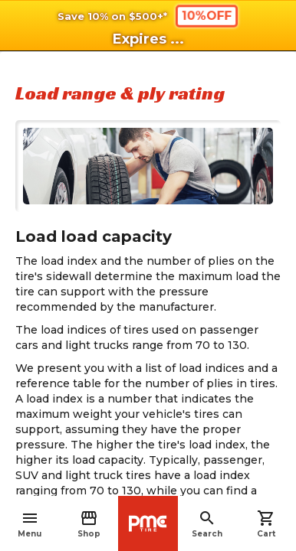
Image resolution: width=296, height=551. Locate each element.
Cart (266, 524)
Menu (29, 524)
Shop (88, 524)
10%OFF (206, 15)
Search (207, 524)
